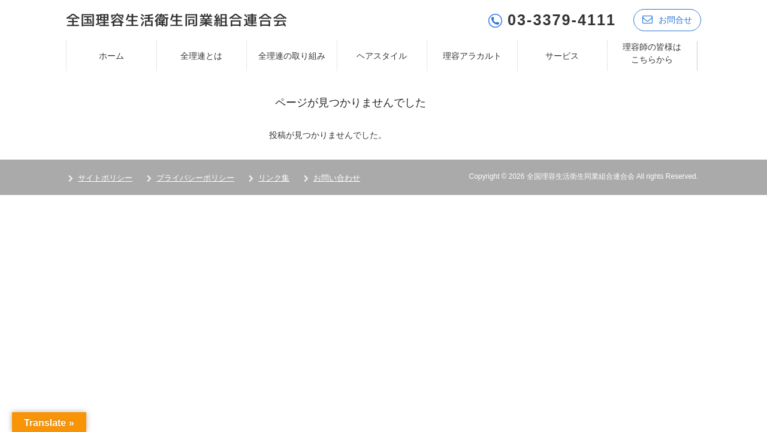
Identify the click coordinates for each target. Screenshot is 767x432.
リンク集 (273, 177)
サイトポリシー (105, 177)
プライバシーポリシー (195, 177)
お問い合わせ (336, 177)
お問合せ (667, 19)
